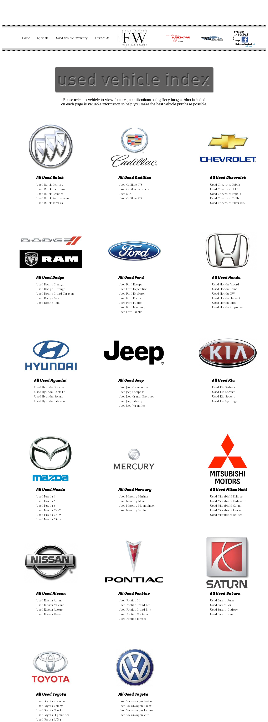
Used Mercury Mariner (133, 496)
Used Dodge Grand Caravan (55, 293)
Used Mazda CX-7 (48, 510)
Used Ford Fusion (130, 303)
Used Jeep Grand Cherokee (136, 396)
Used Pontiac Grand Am (134, 605)
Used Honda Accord (225, 284)
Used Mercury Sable (132, 510)
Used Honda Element (226, 298)
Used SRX (125, 194)
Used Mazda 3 (46, 496)
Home (26, 38)
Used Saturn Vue (221, 614)
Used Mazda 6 (46, 505)
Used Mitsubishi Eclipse (226, 496)
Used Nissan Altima (49, 600)
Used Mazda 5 (45, 501)
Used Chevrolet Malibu (225, 198)
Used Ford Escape (130, 284)
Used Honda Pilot (224, 303)
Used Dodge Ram (48, 303)
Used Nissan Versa (48, 614)
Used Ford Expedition (133, 289)
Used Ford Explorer (131, 293)
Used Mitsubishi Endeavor (228, 501)
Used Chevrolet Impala (225, 194)
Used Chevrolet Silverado (227, 203)
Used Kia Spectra (224, 396)
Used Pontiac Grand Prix (134, 609)
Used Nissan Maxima (50, 605)
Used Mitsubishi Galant (226, 505)
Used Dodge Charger (50, 284)
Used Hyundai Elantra (49, 387)
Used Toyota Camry (49, 706)
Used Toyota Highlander (52, 715)
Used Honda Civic (224, 289)
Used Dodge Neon (48, 298)
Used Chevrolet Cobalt (225, 184)
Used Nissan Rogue (49, 609)
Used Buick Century (49, 184)
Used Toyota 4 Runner (51, 701)
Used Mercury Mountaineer (136, 505)
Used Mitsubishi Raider (226, 515)
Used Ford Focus (129, 298)
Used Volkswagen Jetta (133, 715)
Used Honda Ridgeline (227, 307)
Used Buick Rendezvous (52, 198)
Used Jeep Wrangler (131, 405)
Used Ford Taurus (130, 312)
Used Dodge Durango (50, 289)
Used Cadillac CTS (130, 184)
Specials (42, 38)
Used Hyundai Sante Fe (49, 392)
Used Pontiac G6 (129, 600)
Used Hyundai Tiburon (49, 401)
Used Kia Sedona (223, 387)
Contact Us (102, 38)
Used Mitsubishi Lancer (226, 510)
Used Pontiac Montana (133, 614)
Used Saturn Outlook (224, 609)
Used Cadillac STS (130, 198)
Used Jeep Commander (133, 387)
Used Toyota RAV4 (48, 719)
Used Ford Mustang (131, 307)
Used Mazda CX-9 (48, 515)
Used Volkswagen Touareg (136, 710)
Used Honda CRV (223, 293)
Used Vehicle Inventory (72, 38)
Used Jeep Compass (131, 392)
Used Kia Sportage (224, 401)
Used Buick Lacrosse (50, 189)
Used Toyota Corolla (49, 710)
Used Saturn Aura (222, 600)
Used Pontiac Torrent (132, 619)
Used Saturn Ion (221, 605)
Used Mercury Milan (132, 501)
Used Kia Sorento (224, 392)
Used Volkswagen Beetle (135, 701)
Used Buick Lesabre (49, 194)
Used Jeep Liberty (130, 401)
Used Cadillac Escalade (133, 189)
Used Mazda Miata (48, 519)
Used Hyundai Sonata (48, 396)
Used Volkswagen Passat (135, 706)
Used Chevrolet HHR (224, 189)
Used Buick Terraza (49, 203)
